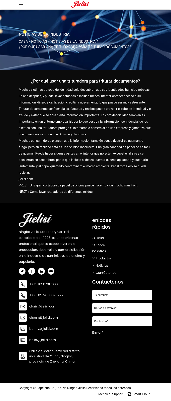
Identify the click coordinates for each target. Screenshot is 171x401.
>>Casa (98, 238)
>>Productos (102, 258)
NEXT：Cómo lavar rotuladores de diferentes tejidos (56, 192)
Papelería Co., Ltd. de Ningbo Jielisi (61, 388)
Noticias (39, 41)
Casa (23, 41)
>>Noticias (100, 265)
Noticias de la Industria (72, 41)
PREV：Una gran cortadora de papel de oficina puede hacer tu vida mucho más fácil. (78, 185)
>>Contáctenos (104, 272)
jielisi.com (26, 179)
